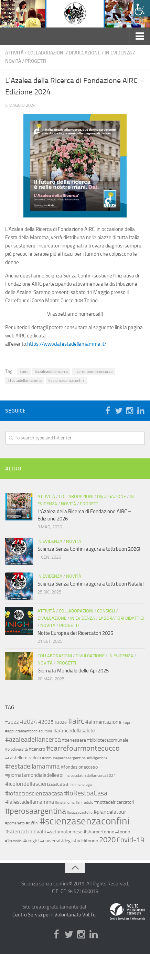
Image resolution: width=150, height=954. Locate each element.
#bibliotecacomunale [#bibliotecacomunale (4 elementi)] (107, 740)
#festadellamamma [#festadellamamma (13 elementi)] (32, 766)
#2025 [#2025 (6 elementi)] (46, 722)
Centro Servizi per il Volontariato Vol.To (54, 915)
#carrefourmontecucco (93, 371)
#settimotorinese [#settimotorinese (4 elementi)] (65, 831)
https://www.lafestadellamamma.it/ (66, 344)
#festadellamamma (25, 380)
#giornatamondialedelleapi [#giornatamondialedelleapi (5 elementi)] (34, 775)
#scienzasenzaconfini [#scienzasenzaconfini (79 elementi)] (84, 821)
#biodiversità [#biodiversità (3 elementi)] (16, 749)
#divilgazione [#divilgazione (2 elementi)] (97, 758)
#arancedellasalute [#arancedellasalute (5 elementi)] (74, 731)
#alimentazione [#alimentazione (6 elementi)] (103, 722)
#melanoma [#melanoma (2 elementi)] (65, 802)
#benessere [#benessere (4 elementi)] (74, 740)
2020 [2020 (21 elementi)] (107, 839)
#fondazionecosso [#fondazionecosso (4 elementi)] (79, 767)
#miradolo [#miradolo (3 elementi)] (84, 802)
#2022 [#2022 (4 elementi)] (12, 722)
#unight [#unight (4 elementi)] (31, 840)
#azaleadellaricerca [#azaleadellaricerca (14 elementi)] (33, 739)
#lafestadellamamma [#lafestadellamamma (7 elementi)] (29, 802)
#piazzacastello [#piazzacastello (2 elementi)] (80, 812)
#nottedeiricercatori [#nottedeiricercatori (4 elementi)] (114, 802)
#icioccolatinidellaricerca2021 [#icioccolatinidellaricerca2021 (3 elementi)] (90, 775)
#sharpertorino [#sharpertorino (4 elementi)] (99, 831)
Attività (14, 53)
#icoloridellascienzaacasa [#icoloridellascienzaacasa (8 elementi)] (36, 783)
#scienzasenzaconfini (66, 380)
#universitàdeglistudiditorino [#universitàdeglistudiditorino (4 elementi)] (69, 840)
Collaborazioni (46, 53)
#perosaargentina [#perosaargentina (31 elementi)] (35, 811)
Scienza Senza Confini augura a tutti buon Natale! (91, 584)
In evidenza (118, 53)
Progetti (35, 61)
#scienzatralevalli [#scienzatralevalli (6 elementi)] (25, 832)
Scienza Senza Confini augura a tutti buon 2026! (89, 549)
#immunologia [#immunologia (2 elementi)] (81, 784)
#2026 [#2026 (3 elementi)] (61, 722)
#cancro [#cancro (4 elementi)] (37, 749)
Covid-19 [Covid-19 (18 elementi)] (130, 839)
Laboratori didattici (121, 618)
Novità (13, 61)
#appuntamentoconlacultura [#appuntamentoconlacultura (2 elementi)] (28, 731)
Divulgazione (84, 53)
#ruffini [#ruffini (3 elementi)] (32, 823)
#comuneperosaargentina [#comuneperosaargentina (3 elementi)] (64, 757)
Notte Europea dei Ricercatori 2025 (75, 633)
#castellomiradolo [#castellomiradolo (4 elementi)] (23, 757)
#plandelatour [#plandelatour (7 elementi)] (110, 812)
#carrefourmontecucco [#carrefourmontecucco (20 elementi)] (83, 748)
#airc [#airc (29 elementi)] (76, 721)
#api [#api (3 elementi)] (126, 722)
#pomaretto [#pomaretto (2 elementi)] (15, 823)
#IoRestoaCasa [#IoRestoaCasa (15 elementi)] (85, 793)
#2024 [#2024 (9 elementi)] (28, 721)
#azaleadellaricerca (51, 371)
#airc (24, 371)
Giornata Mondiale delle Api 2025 (73, 671)
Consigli (106, 610)
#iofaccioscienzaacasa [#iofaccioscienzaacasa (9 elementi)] (34, 793)
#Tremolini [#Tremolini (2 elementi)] (13, 841)
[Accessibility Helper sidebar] (141, 8)
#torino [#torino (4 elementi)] (122, 831)
